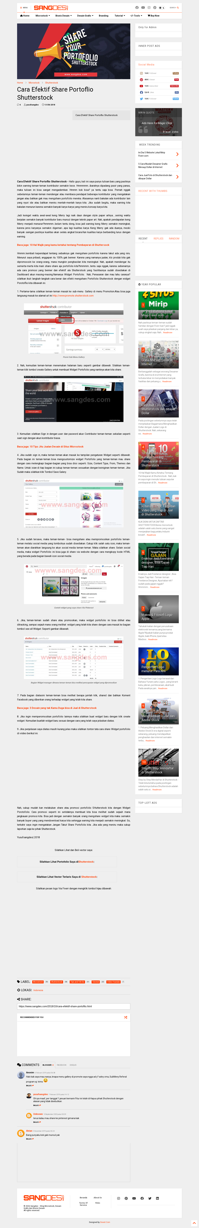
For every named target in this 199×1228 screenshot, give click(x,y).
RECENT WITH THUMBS (152, 191)
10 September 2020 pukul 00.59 (55, 1114)
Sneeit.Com (105, 1222)
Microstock (43, 15)
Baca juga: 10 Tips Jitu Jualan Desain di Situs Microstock (50, 446)
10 (144, 762)
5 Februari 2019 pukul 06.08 (45, 1073)
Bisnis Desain (64, 15)
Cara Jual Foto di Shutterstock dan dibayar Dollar (158, 409)
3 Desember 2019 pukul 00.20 (44, 1131)
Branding (103, 15)
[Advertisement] (73, 149)
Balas (30, 1086)
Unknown (38, 1114)
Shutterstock (51, 82)
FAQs (97, 1203)
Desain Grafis (85, 15)
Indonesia (38, 990)
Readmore (167, 332)
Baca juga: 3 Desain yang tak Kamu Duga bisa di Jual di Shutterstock (57, 708)
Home (24, 15)
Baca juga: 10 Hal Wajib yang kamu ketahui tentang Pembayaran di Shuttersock (63, 244)
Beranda (83, 1198)
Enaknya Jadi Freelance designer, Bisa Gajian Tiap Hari (157, 562)
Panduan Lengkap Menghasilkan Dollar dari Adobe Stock (158, 716)
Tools (136, 15)
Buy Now (153, 15)
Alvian (29, 1131)
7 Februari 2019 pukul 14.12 (59, 1094)
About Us (98, 1198)
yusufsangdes (40, 1094)
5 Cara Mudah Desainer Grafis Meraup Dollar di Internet (157, 360)
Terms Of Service (83, 1204)
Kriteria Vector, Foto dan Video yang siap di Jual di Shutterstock (158, 510)
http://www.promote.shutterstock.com (73, 295)
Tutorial (120, 15)
